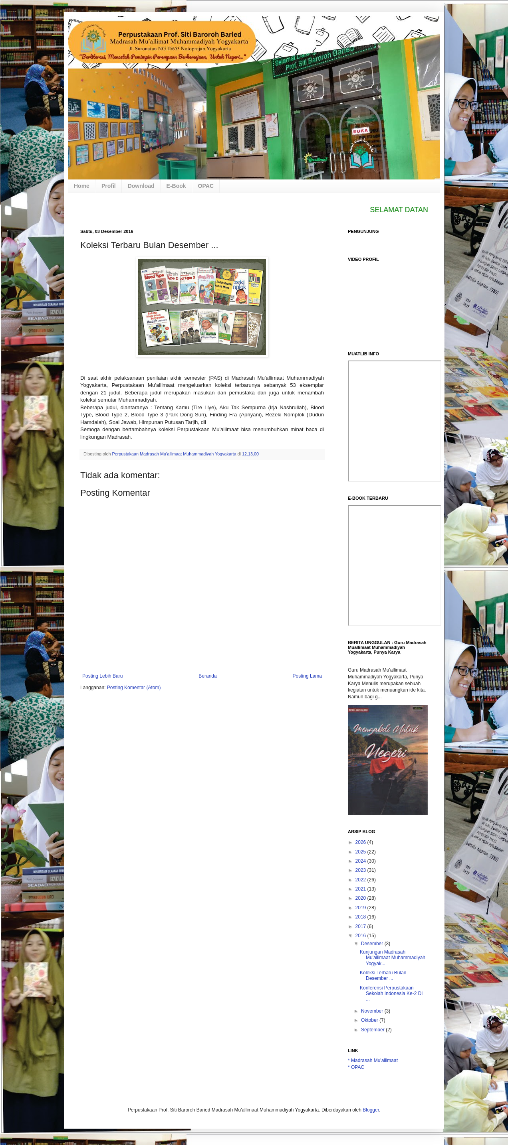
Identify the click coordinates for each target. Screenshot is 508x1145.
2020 (361, 898)
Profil (108, 186)
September (373, 1030)
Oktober (370, 1020)
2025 (361, 852)
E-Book (176, 186)
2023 (361, 870)
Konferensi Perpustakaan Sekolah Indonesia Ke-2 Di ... (391, 993)
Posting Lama (307, 676)
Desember (373, 943)
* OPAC (356, 1067)
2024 (361, 861)
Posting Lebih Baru (102, 676)
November (373, 1011)
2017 (361, 926)
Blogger (371, 1110)
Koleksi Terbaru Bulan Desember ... (383, 975)
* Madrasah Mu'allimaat (373, 1060)
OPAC (206, 186)
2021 (361, 889)
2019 (361, 907)
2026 (361, 842)
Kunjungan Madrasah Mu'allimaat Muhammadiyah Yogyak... (392, 957)
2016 (361, 935)
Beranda (207, 676)
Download (141, 186)
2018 (361, 917)
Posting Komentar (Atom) (134, 687)
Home (81, 186)
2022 (361, 880)
